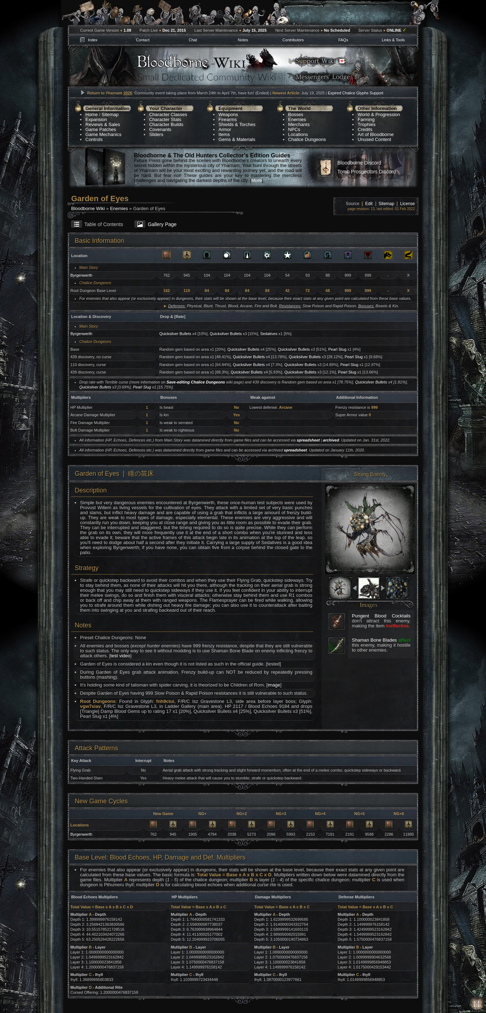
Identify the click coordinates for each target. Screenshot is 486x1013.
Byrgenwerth (81, 275)
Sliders (156, 134)
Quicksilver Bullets (175, 333)
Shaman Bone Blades (374, 640)
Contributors (293, 40)
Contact (142, 40)
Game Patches (100, 129)
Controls (93, 139)
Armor (224, 129)
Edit (369, 203)
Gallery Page (162, 224)
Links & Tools (393, 40)
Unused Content (374, 139)
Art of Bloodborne (375, 134)
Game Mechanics (103, 134)
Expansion (96, 119)
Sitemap (110, 114)
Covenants (160, 129)
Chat (193, 40)
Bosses (295, 114)
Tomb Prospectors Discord (366, 171)
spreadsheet (308, 440)
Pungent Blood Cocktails (381, 615)
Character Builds (166, 124)
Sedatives (268, 333)
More (256, 180)
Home (91, 114)
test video (120, 655)
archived (331, 440)
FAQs (343, 40)
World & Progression (379, 114)
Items (224, 134)
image (274, 685)
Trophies (366, 124)
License (407, 203)
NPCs (294, 129)
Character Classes (168, 114)
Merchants (299, 124)
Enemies (297, 119)
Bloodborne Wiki (88, 208)
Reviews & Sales (102, 124)
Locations (298, 134)
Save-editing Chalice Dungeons (196, 382)
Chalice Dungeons (307, 139)
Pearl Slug (337, 349)
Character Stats (165, 119)
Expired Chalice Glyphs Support (355, 93)
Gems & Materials (236, 139)
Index (92, 40)
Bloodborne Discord (359, 163)
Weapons (228, 114)
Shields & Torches (236, 124)
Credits (365, 129)
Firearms (227, 119)
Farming (366, 119)
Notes (243, 40)
